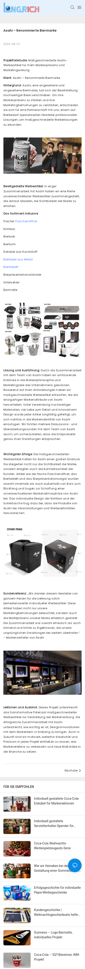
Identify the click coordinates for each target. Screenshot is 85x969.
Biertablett (10, 267)
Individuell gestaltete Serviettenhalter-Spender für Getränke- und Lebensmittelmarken (53, 823)
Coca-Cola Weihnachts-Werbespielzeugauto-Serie (52, 846)
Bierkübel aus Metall (18, 259)
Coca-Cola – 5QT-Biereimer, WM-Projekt (57, 957)
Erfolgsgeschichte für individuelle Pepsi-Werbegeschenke (57, 890)
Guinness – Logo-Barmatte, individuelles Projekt (53, 935)
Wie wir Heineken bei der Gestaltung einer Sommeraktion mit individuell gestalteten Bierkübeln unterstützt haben (56, 868)
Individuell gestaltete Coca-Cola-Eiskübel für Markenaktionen (56, 801)
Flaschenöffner (26, 221)
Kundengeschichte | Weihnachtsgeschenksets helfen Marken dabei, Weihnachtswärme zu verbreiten (57, 912)
